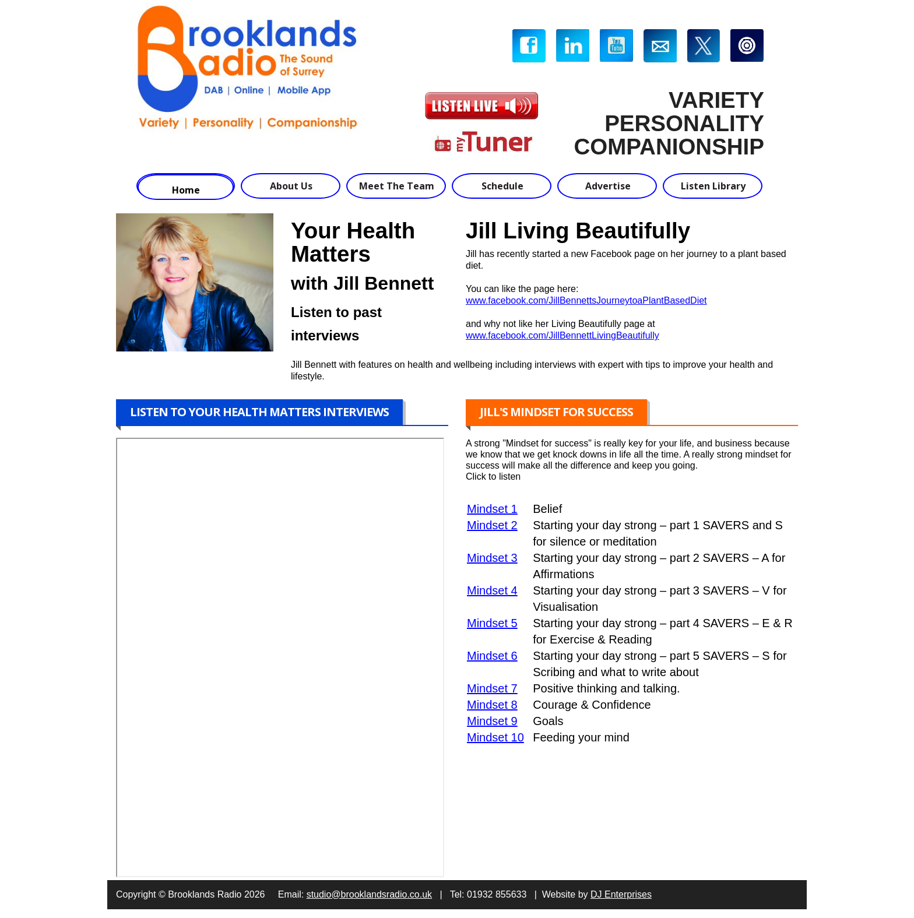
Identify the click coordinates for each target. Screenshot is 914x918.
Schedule (502, 186)
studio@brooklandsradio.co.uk (369, 894)
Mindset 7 (492, 688)
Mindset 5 (492, 623)
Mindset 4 (492, 590)
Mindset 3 (492, 557)
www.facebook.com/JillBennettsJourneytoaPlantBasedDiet (586, 300)
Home (186, 190)
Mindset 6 (492, 655)
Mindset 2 (492, 525)
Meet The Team (396, 186)
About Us (291, 186)
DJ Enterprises (621, 894)
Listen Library (713, 186)
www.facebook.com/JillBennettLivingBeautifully (562, 335)
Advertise (608, 186)
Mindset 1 (492, 508)
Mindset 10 (495, 737)
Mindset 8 (492, 704)
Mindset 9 (492, 721)
